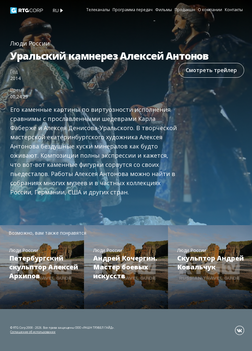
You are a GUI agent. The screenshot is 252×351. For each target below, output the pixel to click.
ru (55, 10)
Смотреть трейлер (211, 70)
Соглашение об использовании (32, 332)
